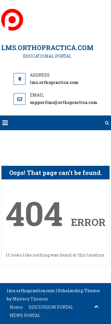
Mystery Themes (30, 299)
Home (16, 307)
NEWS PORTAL (25, 315)
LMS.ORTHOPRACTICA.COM (47, 47)
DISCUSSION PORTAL (51, 307)
